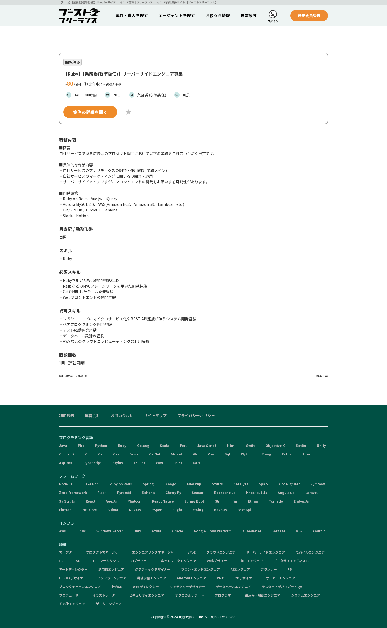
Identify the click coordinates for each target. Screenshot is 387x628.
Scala (164, 445)
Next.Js (220, 510)
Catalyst (241, 484)
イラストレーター (105, 595)
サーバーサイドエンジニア (265, 552)
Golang (143, 445)
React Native (163, 501)
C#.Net (154, 454)
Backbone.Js (224, 492)
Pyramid (124, 492)
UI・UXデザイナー (73, 578)
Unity (321, 445)
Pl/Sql (246, 454)
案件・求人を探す (132, 15)
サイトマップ (155, 415)
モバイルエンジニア (310, 552)
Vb (195, 454)
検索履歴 (249, 15)
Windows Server (109, 531)
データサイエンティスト (291, 561)
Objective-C (275, 445)
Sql (227, 454)
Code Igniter (289, 484)
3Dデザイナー (140, 561)
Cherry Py (173, 492)
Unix (137, 531)
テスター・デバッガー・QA (282, 586)
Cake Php (91, 484)
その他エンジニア (72, 604)
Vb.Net (176, 454)
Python (101, 445)
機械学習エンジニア (151, 578)
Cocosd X (66, 454)
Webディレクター (146, 586)
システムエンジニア (305, 595)
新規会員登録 (309, 15)
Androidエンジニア (191, 578)
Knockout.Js (256, 492)
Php (81, 445)
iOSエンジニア (252, 561)
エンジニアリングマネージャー (154, 552)
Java (63, 445)
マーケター (67, 552)
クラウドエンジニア (220, 552)
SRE (79, 561)
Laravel (311, 492)
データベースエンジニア (233, 586)
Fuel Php (194, 484)
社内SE (117, 586)
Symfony (317, 484)
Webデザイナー (218, 561)
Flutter (65, 510)
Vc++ (134, 454)
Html (231, 445)
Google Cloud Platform (213, 531)
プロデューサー (70, 595)
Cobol (287, 454)
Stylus (117, 463)
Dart (196, 463)
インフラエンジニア (111, 578)
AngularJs (286, 492)
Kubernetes (251, 531)
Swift (250, 445)
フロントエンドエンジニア (200, 569)
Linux (81, 531)
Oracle (177, 531)
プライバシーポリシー (196, 415)
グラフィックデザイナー (152, 569)
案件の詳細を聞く (90, 112)
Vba (211, 454)
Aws (62, 531)
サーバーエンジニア (280, 578)
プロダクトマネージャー (103, 552)
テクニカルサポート (189, 595)
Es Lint (139, 463)
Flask (102, 492)
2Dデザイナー (245, 578)
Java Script (206, 445)
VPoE (192, 552)
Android (319, 531)
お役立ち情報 (218, 15)
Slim (219, 501)
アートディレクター (73, 569)
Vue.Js (111, 501)
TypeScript (92, 463)
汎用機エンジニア (111, 569)
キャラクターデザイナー (187, 586)
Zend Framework (73, 492)
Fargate (278, 531)
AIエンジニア (240, 569)
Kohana (148, 492)
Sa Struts (67, 501)
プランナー (269, 569)
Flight (177, 510)
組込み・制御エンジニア (262, 595)
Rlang (266, 454)
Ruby (122, 445)
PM (290, 569)
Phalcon (134, 501)
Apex (306, 454)
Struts (217, 484)
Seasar (197, 492)
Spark (263, 484)
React (90, 501)
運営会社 (92, 415)
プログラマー (224, 595)
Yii (235, 501)
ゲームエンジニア (108, 604)
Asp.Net (65, 463)
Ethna (253, 501)
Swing (198, 510)
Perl (183, 445)
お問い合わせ (122, 415)
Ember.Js (301, 501)
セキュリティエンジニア (146, 595)
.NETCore (89, 510)
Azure (156, 531)
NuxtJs (135, 510)
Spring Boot (194, 501)
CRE (62, 561)
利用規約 (66, 415)
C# (100, 454)
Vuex (160, 463)
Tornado (276, 501)
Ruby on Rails (120, 484)
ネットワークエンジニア (178, 561)
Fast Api (244, 510)
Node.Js (66, 484)
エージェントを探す (177, 15)
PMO (220, 578)
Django (170, 484)
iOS (299, 531)
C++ (116, 454)
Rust (178, 463)
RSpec (157, 510)
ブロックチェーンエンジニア (80, 586)
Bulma (113, 510)
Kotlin (301, 445)
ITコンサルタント (106, 561)
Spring (148, 484)
